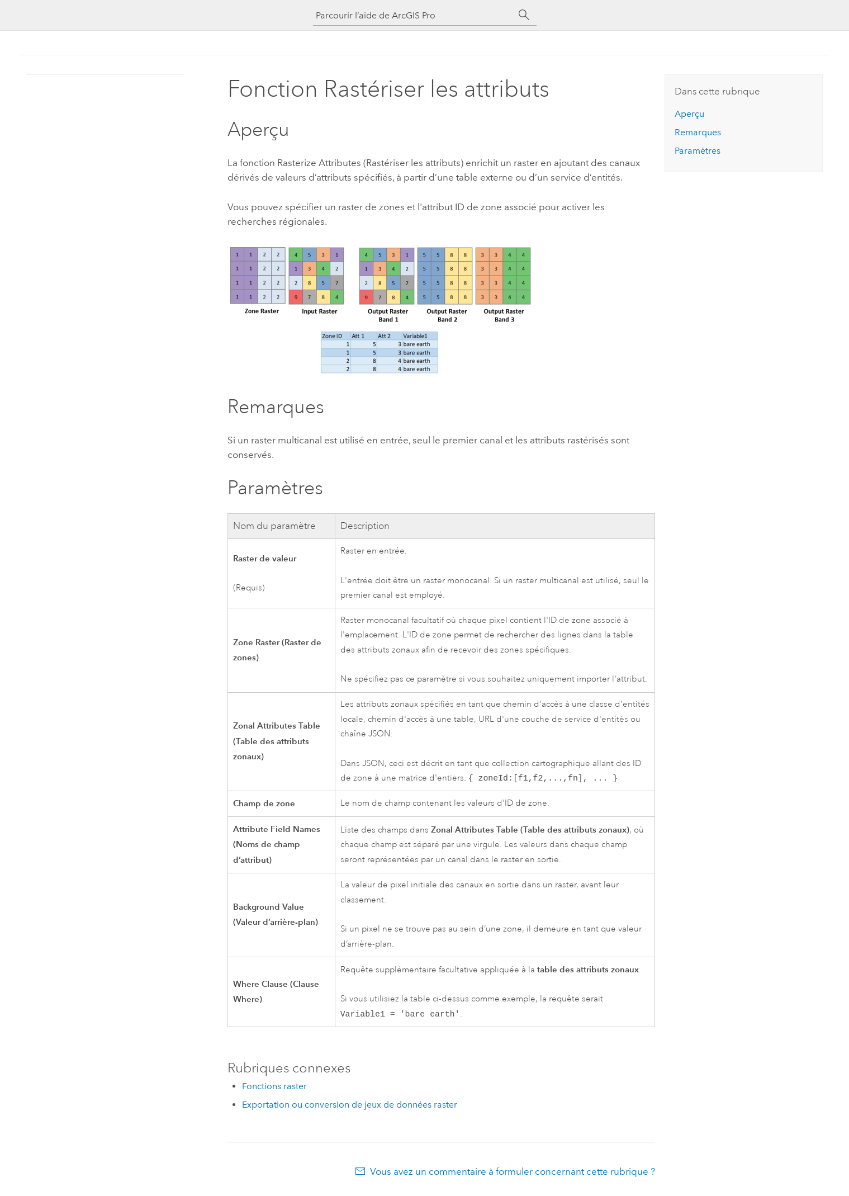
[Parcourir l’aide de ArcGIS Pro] (413, 15)
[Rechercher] (524, 15)
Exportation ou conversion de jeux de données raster (349, 1107)
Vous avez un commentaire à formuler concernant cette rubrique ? (512, 1173)
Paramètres (697, 150)
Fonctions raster (274, 1088)
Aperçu (689, 113)
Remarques (698, 132)
